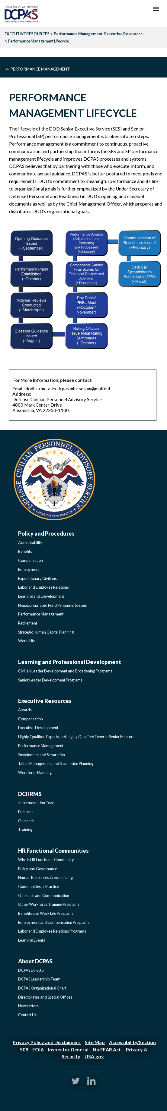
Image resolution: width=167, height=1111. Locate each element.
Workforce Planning (35, 772)
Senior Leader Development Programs (50, 680)
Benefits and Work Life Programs (45, 913)
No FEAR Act (107, 1049)
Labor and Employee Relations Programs (52, 931)
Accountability (30, 542)
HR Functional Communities (53, 850)
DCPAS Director (31, 970)
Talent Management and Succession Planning (55, 763)
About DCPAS (35, 961)
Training (25, 829)
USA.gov (94, 1056)
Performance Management (40, 68)
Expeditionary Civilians (37, 578)
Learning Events (31, 940)
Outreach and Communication (43, 895)
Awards (25, 709)
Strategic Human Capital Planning (46, 632)
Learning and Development (41, 596)
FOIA (38, 1049)
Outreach (26, 820)
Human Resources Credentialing (45, 877)
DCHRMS (29, 794)
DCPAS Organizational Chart (42, 988)
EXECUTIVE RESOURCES (27, 33)
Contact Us (27, 1014)
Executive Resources (45, 700)
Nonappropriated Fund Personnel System (52, 605)
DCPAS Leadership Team (39, 979)
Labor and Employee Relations (43, 587)
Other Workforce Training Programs (48, 904)
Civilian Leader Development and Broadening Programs (65, 671)
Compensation (30, 560)
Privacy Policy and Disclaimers (47, 1042)
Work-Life (26, 640)
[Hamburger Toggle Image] (156, 10)
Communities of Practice (38, 886)
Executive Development (38, 727)
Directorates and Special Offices (45, 997)
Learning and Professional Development (69, 662)
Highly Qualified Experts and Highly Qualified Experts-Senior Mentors (76, 736)
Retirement (27, 623)
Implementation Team (37, 802)
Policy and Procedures (46, 533)
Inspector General (68, 1049)
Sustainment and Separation (41, 754)
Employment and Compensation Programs (53, 922)
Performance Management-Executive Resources (98, 33)
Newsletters (28, 1005)
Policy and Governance (37, 868)
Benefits (25, 551)
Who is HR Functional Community (46, 859)
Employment (29, 569)
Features (25, 811)
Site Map (95, 1042)
